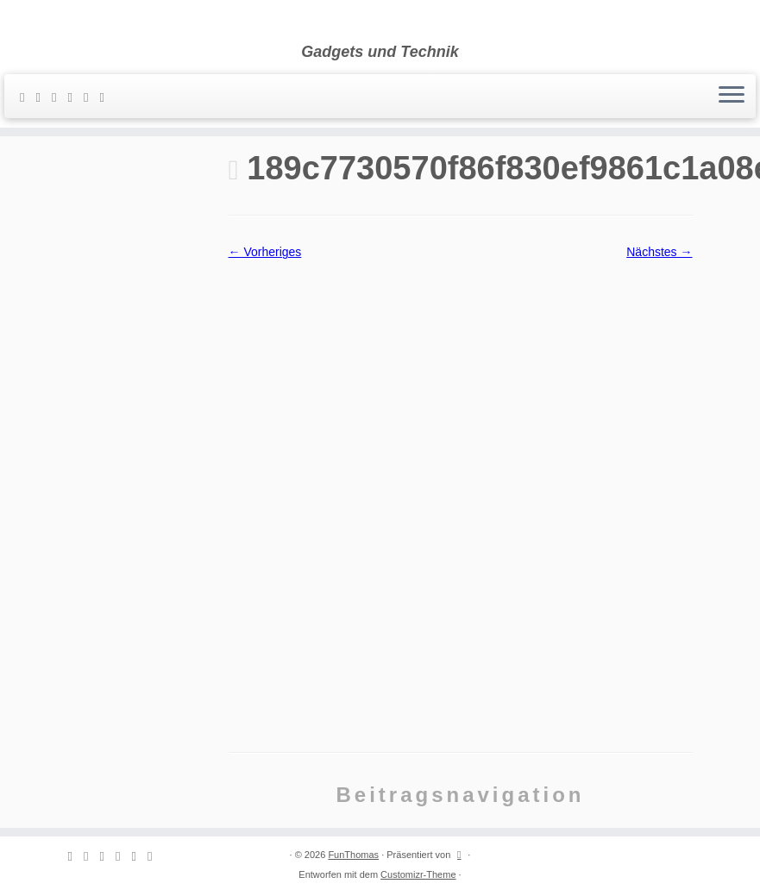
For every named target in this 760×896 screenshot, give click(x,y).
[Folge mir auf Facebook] (75, 97)
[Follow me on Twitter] (59, 97)
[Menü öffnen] (731, 97)
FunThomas (353, 854)
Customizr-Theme (417, 874)
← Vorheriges (265, 252)
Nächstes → (659, 252)
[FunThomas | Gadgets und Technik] (380, 21)
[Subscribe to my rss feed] (27, 97)
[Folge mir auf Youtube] (107, 97)
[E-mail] (43, 97)
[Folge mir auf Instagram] (91, 97)
